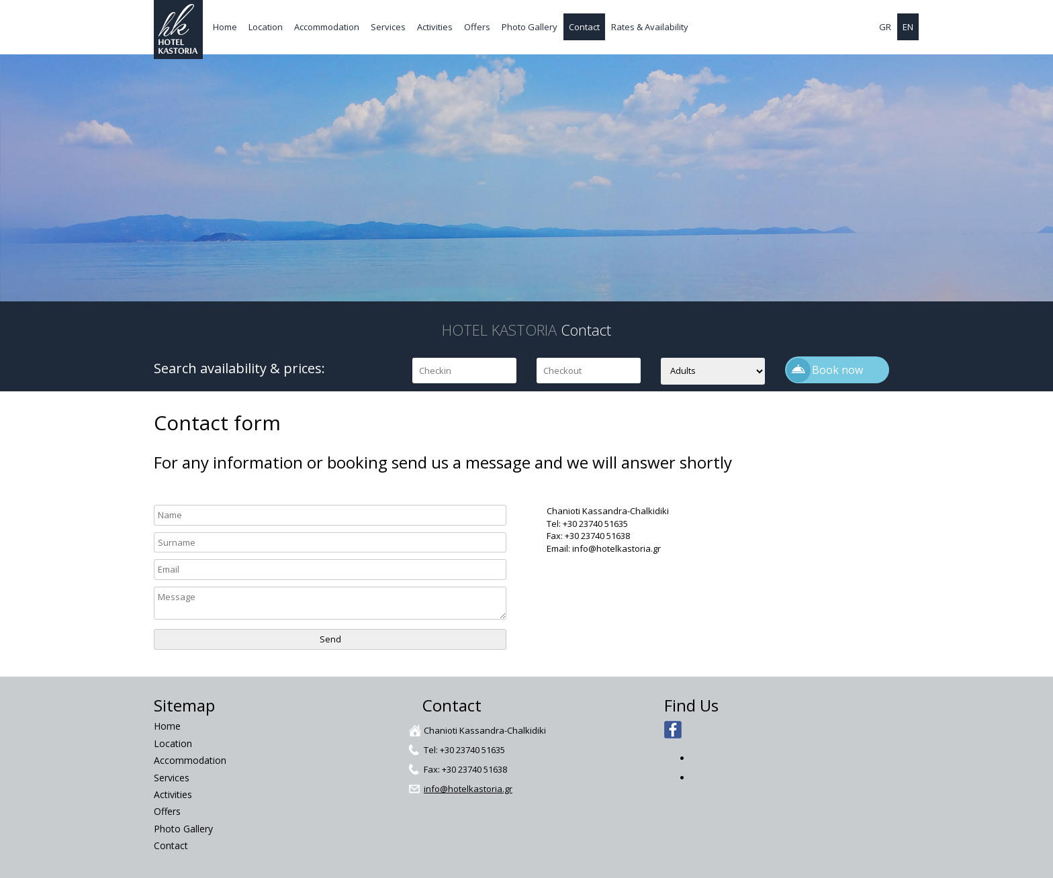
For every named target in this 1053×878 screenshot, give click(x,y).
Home (225, 27)
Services (388, 27)
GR (885, 27)
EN (908, 27)
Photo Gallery (529, 27)
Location (265, 27)
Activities (435, 27)
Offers (477, 27)
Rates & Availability (649, 27)
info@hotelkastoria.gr (468, 789)
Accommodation (326, 27)
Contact (584, 27)
